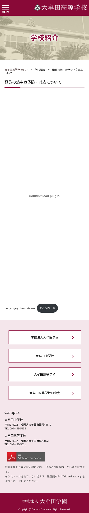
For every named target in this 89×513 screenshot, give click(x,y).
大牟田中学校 (45, 355)
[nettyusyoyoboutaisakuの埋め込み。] (45, 196)
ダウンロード (47, 308)
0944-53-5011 (18, 444)
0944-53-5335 (18, 428)
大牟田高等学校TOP (16, 69)
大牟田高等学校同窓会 (44, 393)
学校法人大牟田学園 (45, 337)
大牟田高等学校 (45, 374)
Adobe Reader (55, 467)
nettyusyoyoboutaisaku (20, 308)
